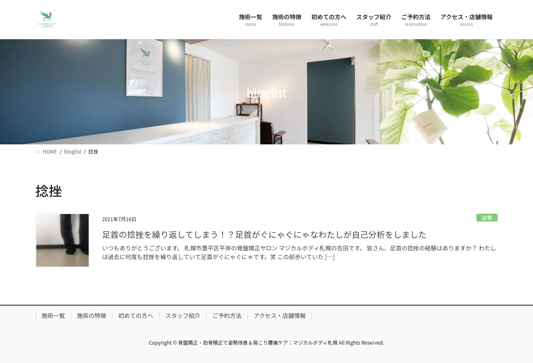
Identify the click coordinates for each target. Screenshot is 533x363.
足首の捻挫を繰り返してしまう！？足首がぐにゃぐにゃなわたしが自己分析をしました (264, 234)
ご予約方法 (227, 315)
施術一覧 (53, 315)
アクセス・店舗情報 (280, 315)
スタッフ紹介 (182, 315)
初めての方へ (135, 315)
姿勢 (487, 218)
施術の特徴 (91, 315)
